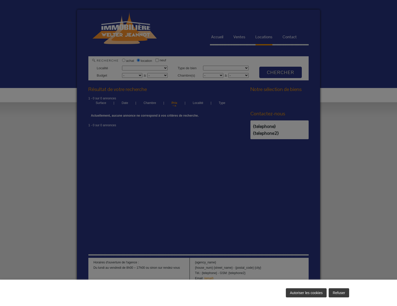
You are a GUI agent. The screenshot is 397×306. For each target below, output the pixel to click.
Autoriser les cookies (306, 293)
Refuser (339, 293)
